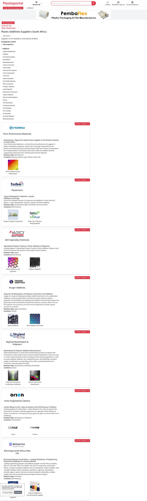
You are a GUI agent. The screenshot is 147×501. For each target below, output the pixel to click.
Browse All (103, 469)
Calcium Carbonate (8, 52)
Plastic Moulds (60, 486)
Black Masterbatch (8, 50)
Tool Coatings (7, 98)
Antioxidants (6, 47)
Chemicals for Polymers (10, 58)
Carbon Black (7, 55)
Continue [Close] (18, 492)
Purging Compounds (9, 93)
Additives (5, 42)
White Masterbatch (8, 106)
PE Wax (5, 87)
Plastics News (16, 461)
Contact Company (105, 32)
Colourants (6, 63)
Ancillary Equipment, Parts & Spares (68, 482)
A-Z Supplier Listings (106, 473)
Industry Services (61, 490)
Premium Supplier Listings (109, 478)
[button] (37, 4)
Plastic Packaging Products (65, 469)
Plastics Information (18, 469)
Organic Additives (8, 82)
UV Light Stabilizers (8, 104)
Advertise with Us (105, 461)
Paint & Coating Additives (10, 85)
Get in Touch (129, 385)
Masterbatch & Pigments (10, 79)
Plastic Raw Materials (63, 473)
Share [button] (67, 405)
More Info (73, 433)
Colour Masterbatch (8, 60)
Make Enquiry (130, 244)
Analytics (93, 496)
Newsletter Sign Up (18, 465)
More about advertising (38, 345)
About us (82, 496)
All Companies (8, 23)
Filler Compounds (8, 71)
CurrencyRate (120, 152)
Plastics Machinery (62, 478)
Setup (102, 496)
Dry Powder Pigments (9, 68)
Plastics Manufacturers (63, 461)
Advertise (110, 496)
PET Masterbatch (8, 90)
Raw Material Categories (13, 8)
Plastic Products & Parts (64, 465)
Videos (13, 473)
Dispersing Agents (8, 66)
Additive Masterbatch (9, 39)
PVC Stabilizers (7, 95)
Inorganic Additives (8, 74)
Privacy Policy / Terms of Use (65, 496)
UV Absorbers (7, 101)
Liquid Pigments (7, 77)
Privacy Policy (7, 492)
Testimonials (103, 465)
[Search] (71, 3)
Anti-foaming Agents (9, 44)
